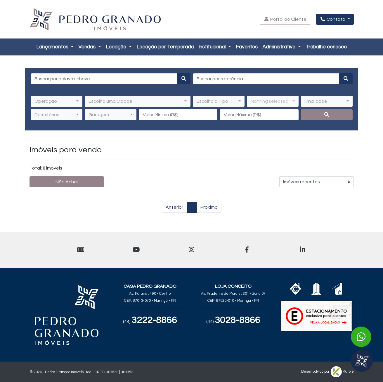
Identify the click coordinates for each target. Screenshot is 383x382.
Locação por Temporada (165, 47)
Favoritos (247, 47)
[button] (285, 19)
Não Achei (67, 181)
